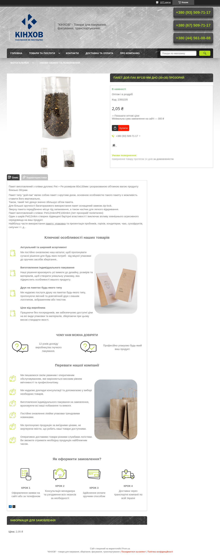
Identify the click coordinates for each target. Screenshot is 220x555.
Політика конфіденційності (160, 552)
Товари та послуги (42, 53)
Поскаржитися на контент (133, 552)
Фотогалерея (19, 62)
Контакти (72, 53)
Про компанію (130, 53)
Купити (123, 128)
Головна (16, 53)
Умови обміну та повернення (60, 62)
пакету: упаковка (56, 223)
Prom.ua (126, 548)
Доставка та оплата (99, 53)
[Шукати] (204, 53)
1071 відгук (165, 2)
